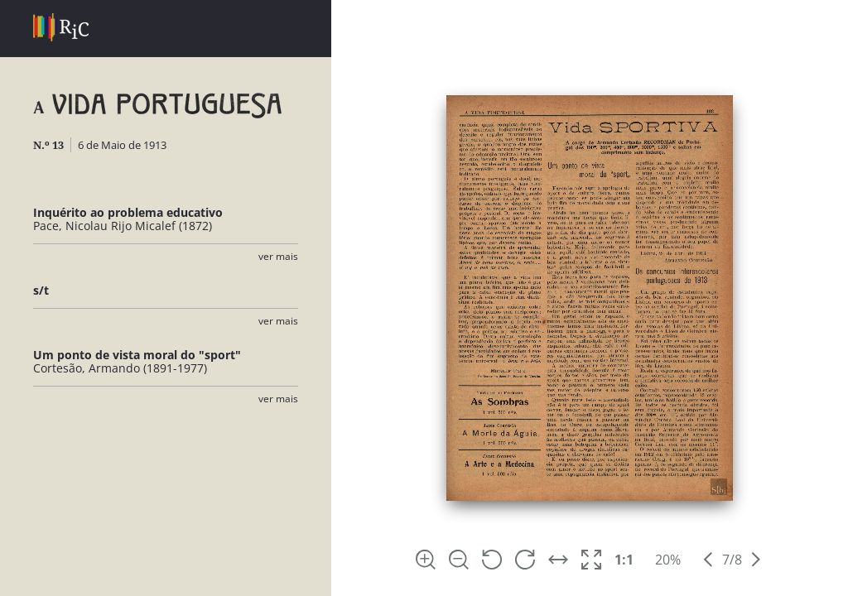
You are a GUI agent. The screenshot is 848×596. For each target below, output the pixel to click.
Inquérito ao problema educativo (128, 212)
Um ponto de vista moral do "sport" (137, 355)
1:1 (624, 559)
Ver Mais (278, 256)
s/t (41, 290)
